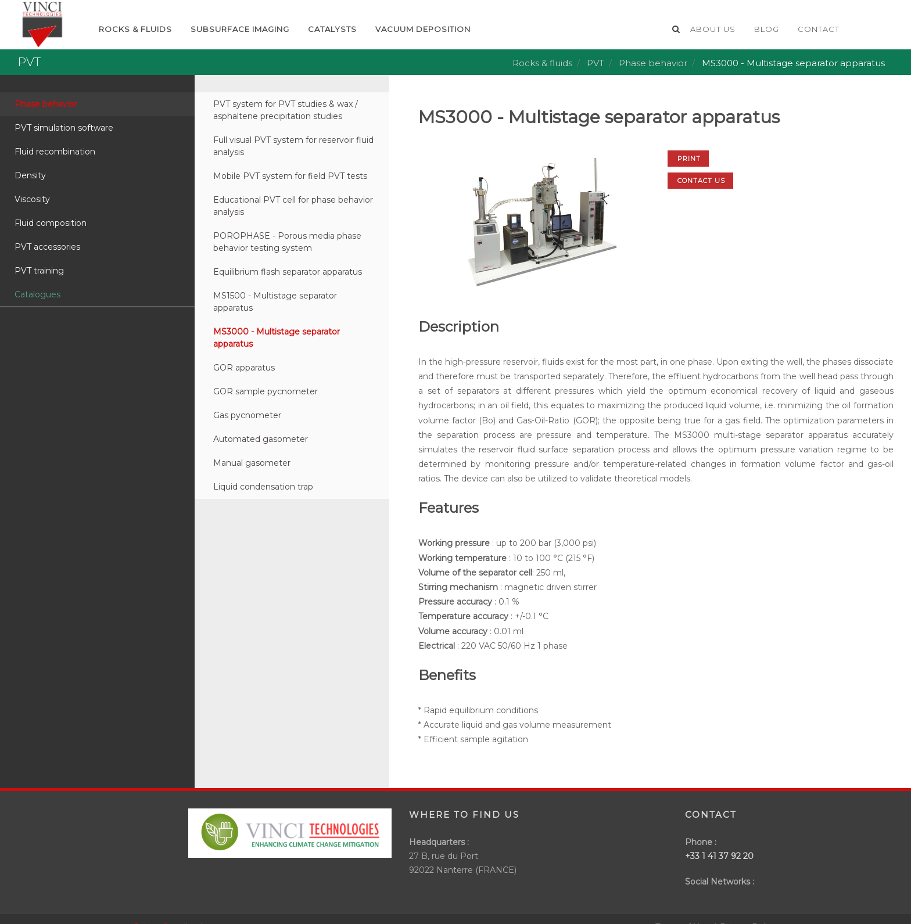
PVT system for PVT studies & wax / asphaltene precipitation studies (285, 110)
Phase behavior (653, 63)
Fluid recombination (55, 151)
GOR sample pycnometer (265, 391)
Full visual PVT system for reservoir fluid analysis (293, 146)
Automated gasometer (260, 439)
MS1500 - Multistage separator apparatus (275, 301)
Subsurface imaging (240, 29)
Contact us (701, 181)
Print (689, 158)
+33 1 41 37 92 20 (719, 856)
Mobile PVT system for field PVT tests (290, 176)
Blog (766, 29)
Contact (819, 29)
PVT (595, 63)
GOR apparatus (244, 367)
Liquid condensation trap (263, 486)
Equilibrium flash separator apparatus (287, 272)
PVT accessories (47, 247)
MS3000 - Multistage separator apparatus (276, 337)
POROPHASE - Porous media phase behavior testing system (287, 242)
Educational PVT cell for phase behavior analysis (293, 206)
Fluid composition (51, 223)
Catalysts (332, 29)
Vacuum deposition (423, 29)
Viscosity (32, 199)
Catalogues (37, 294)
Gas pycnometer (247, 415)
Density (30, 175)
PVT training (39, 270)
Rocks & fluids (542, 63)
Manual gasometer (251, 463)
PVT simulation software (64, 128)
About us (713, 29)
